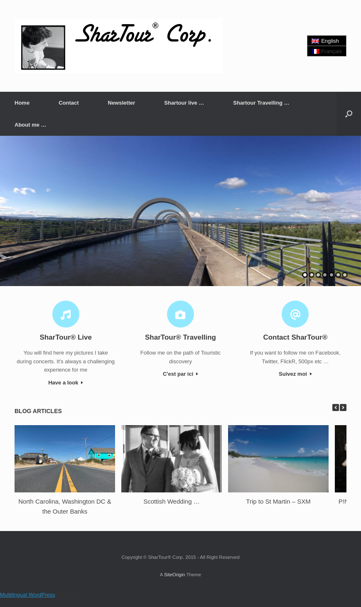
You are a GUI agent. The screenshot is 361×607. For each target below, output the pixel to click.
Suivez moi (295, 374)
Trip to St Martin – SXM (278, 501)
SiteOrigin (174, 574)
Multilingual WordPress (27, 595)
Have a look (65, 382)
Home (22, 103)
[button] (348, 114)
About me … (31, 125)
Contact (69, 103)
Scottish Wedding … (171, 501)
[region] (180, 211)
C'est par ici (180, 374)
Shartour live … (184, 103)
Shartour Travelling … (261, 103)
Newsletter (121, 103)
